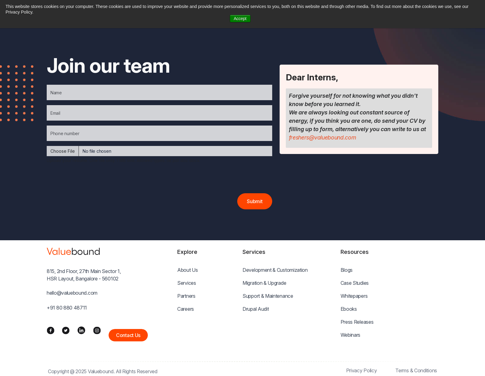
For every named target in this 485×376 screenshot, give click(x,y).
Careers (185, 309)
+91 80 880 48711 (67, 308)
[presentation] (94, 181)
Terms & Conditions (416, 370)
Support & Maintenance (267, 296)
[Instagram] (97, 330)
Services (186, 283)
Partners (186, 296)
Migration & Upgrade (264, 283)
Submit (254, 201)
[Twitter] (66, 330)
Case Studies (355, 283)
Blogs (347, 270)
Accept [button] (240, 18)
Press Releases (357, 322)
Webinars (351, 335)
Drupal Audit (255, 309)
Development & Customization (275, 270)
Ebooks (349, 309)
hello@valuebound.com (72, 293)
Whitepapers (354, 296)
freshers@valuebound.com (322, 137)
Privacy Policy (361, 370)
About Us (187, 270)
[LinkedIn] (81, 330)
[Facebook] (50, 330)
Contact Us (128, 335)
